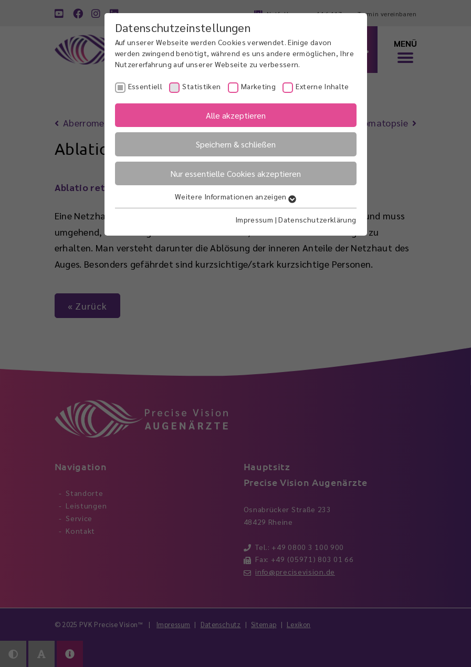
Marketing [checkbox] (258, 86)
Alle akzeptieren (236, 115)
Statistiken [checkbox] (201, 86)
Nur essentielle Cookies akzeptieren (235, 173)
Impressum (254, 219)
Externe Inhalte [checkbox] (322, 86)
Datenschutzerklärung (317, 219)
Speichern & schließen (236, 144)
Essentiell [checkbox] (145, 86)
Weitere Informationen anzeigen (235, 196)
